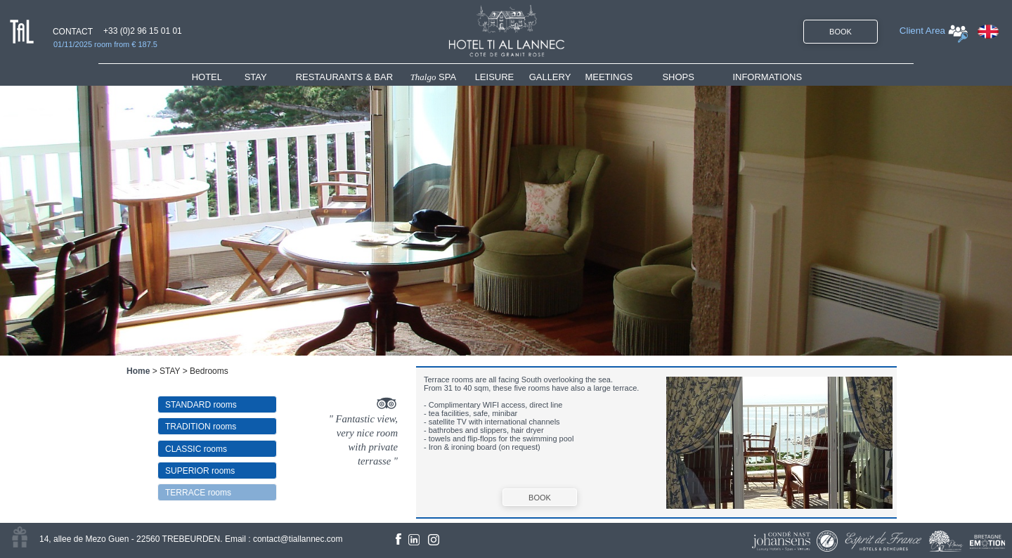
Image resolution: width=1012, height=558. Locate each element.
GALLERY (550, 77)
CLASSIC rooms (196, 449)
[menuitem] (218, 77)
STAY (256, 77)
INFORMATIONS (767, 77)
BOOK (840, 31)
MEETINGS (608, 77)
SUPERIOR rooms (200, 471)
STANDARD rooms (201, 405)
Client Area (922, 30)
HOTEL (210, 77)
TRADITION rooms (200, 427)
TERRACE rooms (198, 493)
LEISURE (494, 77)
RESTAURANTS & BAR (344, 77)
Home (138, 371)
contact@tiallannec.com (298, 539)
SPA (433, 77)
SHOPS (678, 77)
